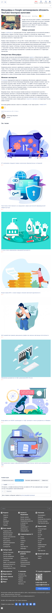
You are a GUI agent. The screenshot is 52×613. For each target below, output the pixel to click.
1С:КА (39, 532)
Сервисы (23, 540)
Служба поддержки (44, 571)
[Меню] (2, 2)
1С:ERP (40, 531)
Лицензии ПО (24, 558)
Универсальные (42, 544)
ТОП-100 (5, 523)
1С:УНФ (40, 534)
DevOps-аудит (7, 554)
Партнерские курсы (43, 523)
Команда (23, 525)
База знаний (7, 528)
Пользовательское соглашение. (9, 596)
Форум (5, 579)
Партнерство (24, 546)
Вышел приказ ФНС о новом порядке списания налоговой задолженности (20, 292)
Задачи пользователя (9, 536)
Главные (5, 517)
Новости (5, 515)
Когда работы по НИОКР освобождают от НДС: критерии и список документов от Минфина (25, 420)
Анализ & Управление (24, 513)
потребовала (8, 32)
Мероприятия (7, 571)
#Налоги (16, 111)
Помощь (20, 580)
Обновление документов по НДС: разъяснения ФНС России (17, 378)
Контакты (21, 583)
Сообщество (6, 546)
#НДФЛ (2, 111)
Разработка (6, 538)
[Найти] (49, 508)
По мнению (4, 80)
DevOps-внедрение (8, 556)
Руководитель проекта (44, 519)
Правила (20, 578)
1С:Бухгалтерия (42, 529)
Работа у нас (22, 582)
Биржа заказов (8, 576)
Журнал (5, 512)
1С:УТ (39, 536)
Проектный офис (43, 554)
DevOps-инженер (43, 521)
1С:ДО (39, 542)
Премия (5, 525)
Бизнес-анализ (25, 517)
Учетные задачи (7, 534)
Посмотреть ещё (25, 471)
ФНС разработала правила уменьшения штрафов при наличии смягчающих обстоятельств (25, 335)
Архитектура (24, 529)
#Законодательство (8, 111)
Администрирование (9, 542)
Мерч (5, 581)
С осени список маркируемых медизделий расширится (15, 250)
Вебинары (23, 548)
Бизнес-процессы (25, 519)
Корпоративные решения (25, 552)
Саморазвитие (25, 531)
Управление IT (24, 527)
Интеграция (6, 544)
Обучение (41, 512)
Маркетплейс (42, 526)
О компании (22, 571)
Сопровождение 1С (26, 534)
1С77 (39, 548)
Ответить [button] (9, 491)
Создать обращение (43, 588)
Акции (22, 536)
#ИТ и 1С (13, 111)
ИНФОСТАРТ (43, 104)
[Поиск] (5, 2)
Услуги (22, 542)
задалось (31, 57)
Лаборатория (7, 550)
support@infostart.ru (42, 584)
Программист (42, 515)
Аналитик (40, 517)
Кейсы (22, 544)
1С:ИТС (23, 538)
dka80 (9, 484)
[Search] (26, 508)
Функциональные (8, 532)
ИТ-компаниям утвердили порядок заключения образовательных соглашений (21, 163)
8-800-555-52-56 (41, 582)
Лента (5, 519)
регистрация (24, 495)
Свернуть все (45, 480)
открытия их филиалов (32, 99)
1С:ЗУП (40, 540)
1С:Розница (41, 538)
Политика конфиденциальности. (26, 596)
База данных (6, 540)
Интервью (6, 521)
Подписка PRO (7, 531)
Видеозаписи (7, 574)
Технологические (25, 564)
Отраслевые (24, 560)
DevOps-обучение (8, 552)
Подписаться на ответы (7, 480)
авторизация (31, 495)
